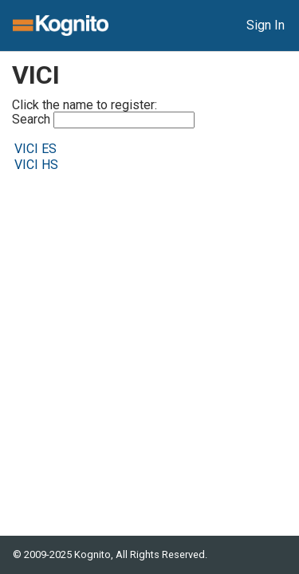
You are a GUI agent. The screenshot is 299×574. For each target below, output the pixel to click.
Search (103, 120)
